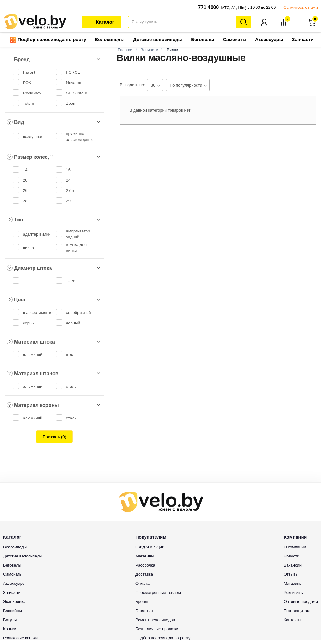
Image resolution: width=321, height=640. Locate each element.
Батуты (10, 620)
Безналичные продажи (156, 629)
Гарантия (144, 611)
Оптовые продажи (301, 602)
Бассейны (12, 611)
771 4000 (208, 7)
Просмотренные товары (158, 592)
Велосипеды (109, 40)
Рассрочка (145, 565)
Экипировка (14, 602)
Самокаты (234, 40)
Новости (291, 556)
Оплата (142, 583)
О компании (295, 547)
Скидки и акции (149, 547)
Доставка (144, 574)
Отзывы (291, 574)
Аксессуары (269, 40)
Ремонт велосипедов (155, 620)
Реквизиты (294, 592)
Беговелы (202, 40)
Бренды (142, 602)
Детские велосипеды (157, 40)
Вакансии (293, 565)
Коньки (9, 629)
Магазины (144, 556)
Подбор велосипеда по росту (48, 40)
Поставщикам (297, 611)
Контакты (292, 620)
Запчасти (302, 40)
